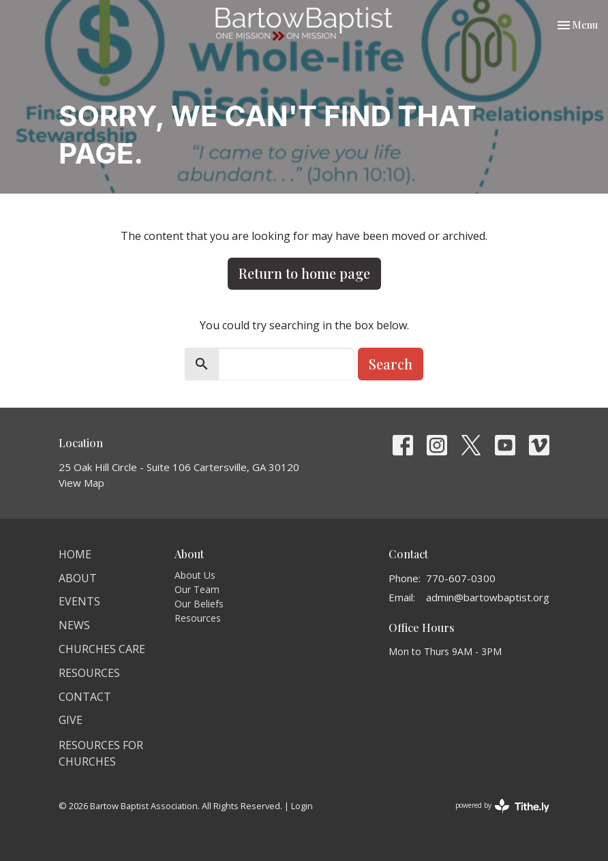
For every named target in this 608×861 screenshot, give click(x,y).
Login (302, 806)
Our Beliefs (199, 603)
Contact (85, 696)
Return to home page (304, 273)
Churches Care (102, 648)
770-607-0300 (461, 578)
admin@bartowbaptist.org (487, 597)
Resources (89, 672)
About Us (194, 575)
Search (390, 363)
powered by (502, 806)
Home (75, 554)
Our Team (196, 589)
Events (79, 601)
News (74, 625)
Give (70, 719)
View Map (81, 482)
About (78, 578)
